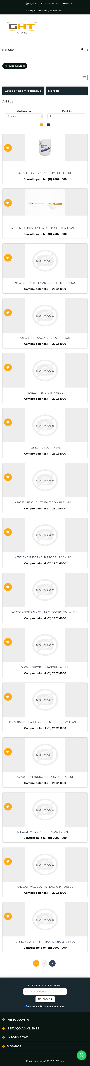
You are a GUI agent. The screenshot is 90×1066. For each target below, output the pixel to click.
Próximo (52, 963)
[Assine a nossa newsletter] (45, 991)
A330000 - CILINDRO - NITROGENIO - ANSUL (45, 777)
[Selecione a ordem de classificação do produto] (24, 116)
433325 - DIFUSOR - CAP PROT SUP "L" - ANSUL (45, 557)
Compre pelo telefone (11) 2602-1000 (44, 10)
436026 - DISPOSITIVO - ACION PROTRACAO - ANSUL (45, 228)
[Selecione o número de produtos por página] (66, 116)
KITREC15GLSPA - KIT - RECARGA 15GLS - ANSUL (45, 941)
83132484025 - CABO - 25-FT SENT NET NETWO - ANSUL (45, 722)
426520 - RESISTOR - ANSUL (45, 392)
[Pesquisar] (45, 49)
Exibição (67, 111)
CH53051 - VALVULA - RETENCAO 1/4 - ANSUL (45, 832)
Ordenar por (24, 111)
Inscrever (33, 1006)
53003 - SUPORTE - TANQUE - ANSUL (45, 667)
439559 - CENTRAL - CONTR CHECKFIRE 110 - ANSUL (45, 612)
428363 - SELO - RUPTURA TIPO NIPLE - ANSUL (45, 502)
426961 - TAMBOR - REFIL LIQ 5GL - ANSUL (45, 173)
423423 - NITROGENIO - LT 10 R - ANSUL (45, 338)
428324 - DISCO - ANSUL (45, 447)
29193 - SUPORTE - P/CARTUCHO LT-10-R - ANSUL (45, 283)
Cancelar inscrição (53, 1006)
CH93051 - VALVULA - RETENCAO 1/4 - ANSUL (45, 886)
